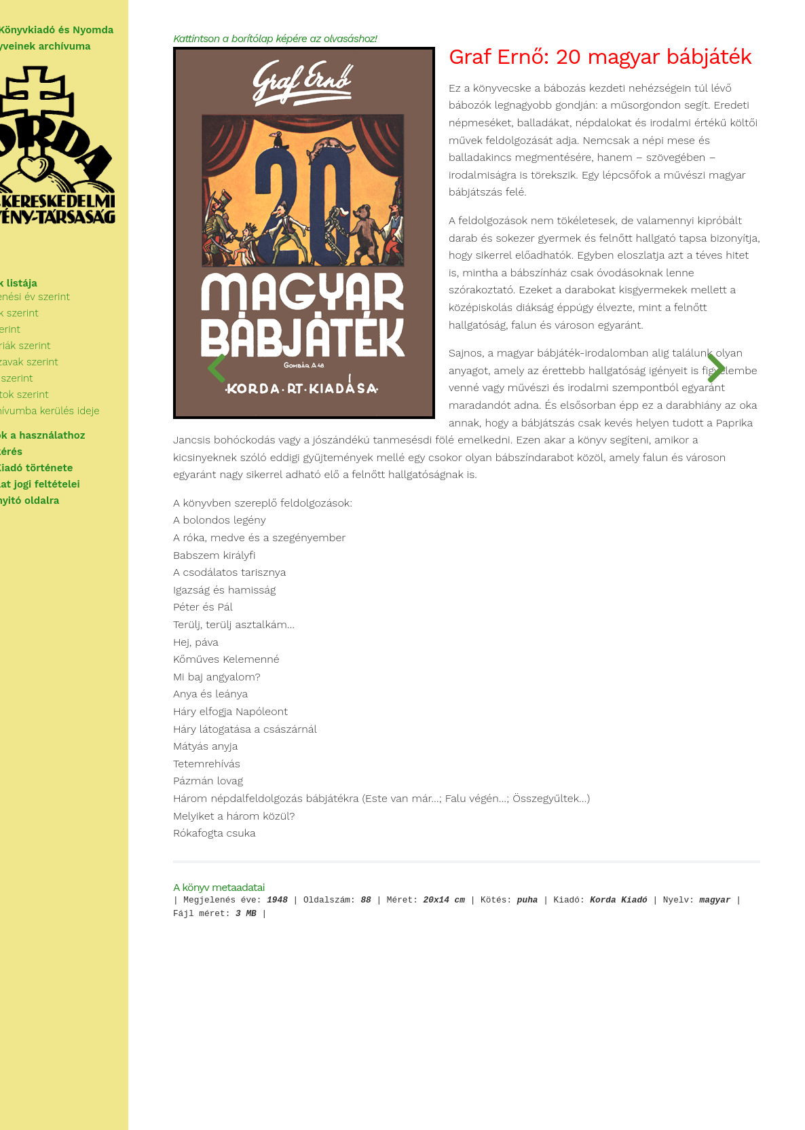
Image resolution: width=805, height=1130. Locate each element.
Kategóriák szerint (66, 363)
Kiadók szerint (57, 395)
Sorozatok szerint (65, 411)
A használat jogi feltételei (74, 493)
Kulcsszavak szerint (70, 379)
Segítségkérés (45, 460)
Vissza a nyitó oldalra (64, 509)
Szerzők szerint (60, 330)
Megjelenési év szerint (76, 314)
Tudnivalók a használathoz (77, 444)
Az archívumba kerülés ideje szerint (108, 428)
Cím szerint (51, 346)
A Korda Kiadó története (71, 477)
